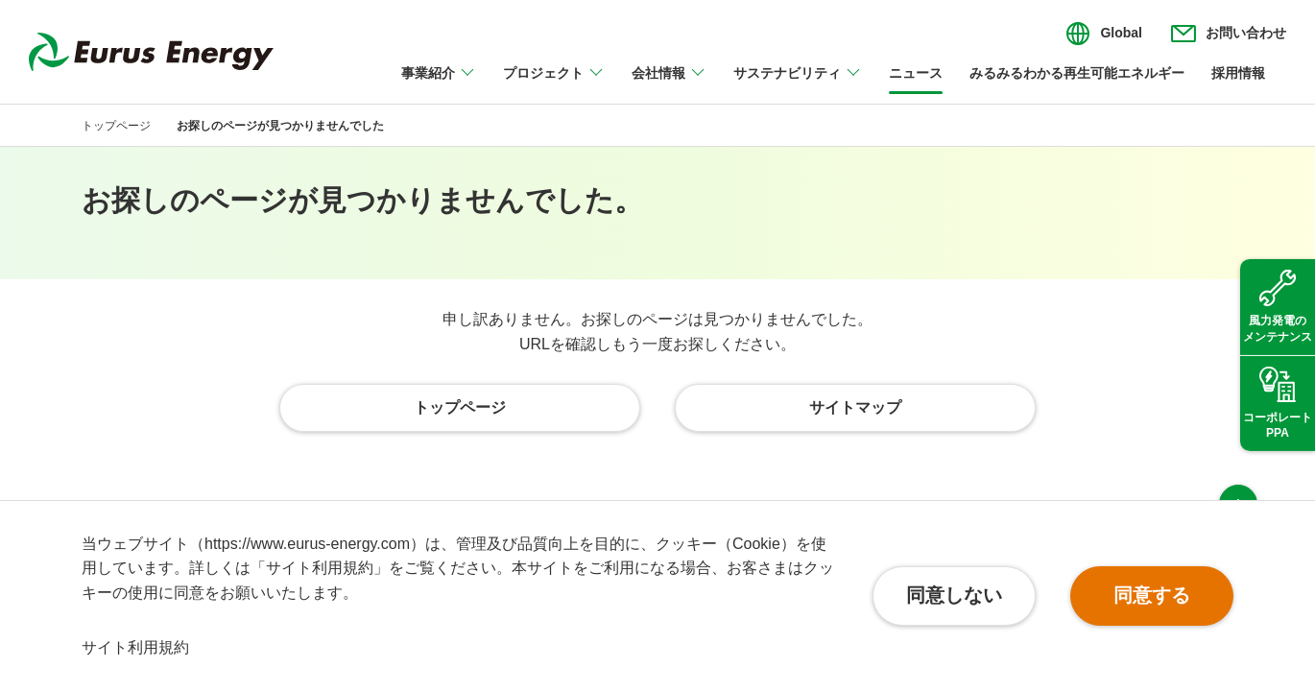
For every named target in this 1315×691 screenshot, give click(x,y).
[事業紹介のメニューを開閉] (438, 84)
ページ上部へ (1238, 464)
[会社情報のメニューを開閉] (669, 84)
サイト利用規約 (135, 647)
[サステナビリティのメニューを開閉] (797, 84)
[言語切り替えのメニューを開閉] (1103, 33)
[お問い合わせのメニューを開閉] (1228, 33)
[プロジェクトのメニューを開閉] (554, 84)
